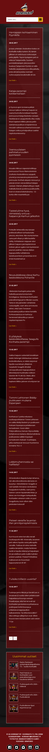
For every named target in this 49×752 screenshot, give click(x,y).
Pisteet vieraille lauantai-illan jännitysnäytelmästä (23, 521)
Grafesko (29, 741)
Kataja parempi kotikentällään (17, 92)
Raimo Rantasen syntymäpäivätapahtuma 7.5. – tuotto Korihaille (30, 664)
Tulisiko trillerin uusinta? (23, 579)
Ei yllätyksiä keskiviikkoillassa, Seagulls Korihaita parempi (24, 339)
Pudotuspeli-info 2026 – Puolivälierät (29, 696)
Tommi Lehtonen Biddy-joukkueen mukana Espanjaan (23, 400)
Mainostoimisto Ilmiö (29, 739)
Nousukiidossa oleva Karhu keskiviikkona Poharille (24, 276)
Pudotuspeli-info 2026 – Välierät (29, 685)
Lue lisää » (13, 80)
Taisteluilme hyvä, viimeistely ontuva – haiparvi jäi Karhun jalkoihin (24, 213)
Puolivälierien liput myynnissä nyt (27, 706)
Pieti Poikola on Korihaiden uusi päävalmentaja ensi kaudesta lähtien (28, 676)
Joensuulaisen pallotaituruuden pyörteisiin (18, 152)
